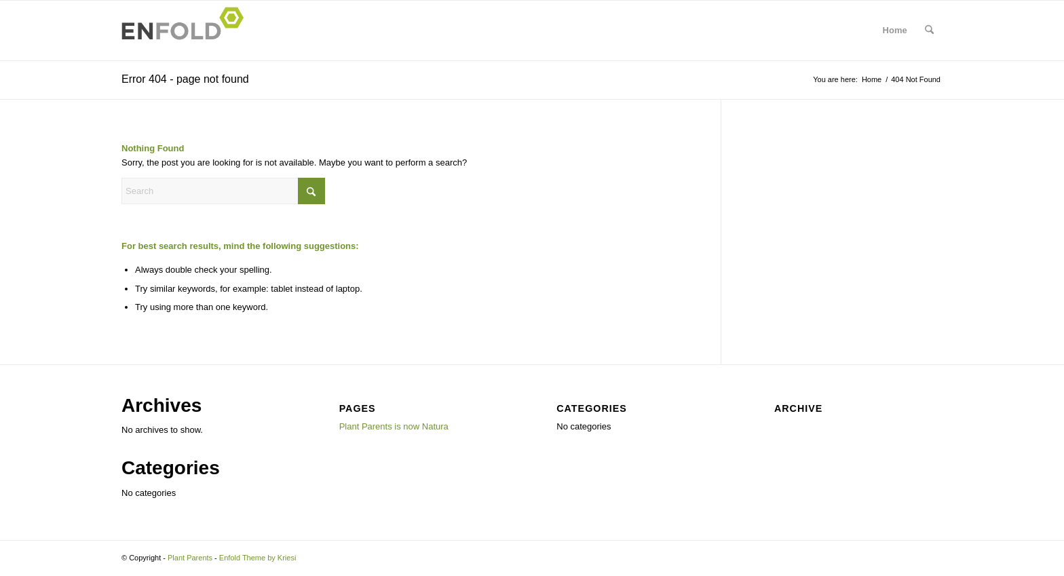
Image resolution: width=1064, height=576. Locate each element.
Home (895, 30)
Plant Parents (190, 558)
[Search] (929, 30)
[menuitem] (929, 30)
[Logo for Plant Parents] (186, 30)
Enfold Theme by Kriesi (258, 558)
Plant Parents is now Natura (394, 426)
